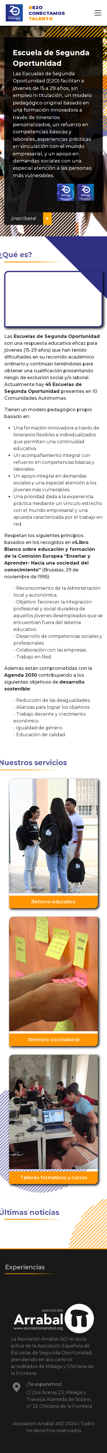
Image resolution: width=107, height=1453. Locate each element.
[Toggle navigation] (98, 12)
